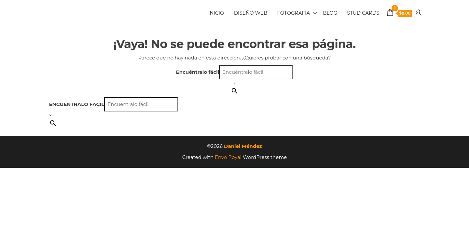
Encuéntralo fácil (197, 72)
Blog (330, 13)
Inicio (216, 13)
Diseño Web (251, 13)
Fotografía (293, 13)
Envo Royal (228, 157)
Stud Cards (363, 13)
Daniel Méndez (243, 146)
